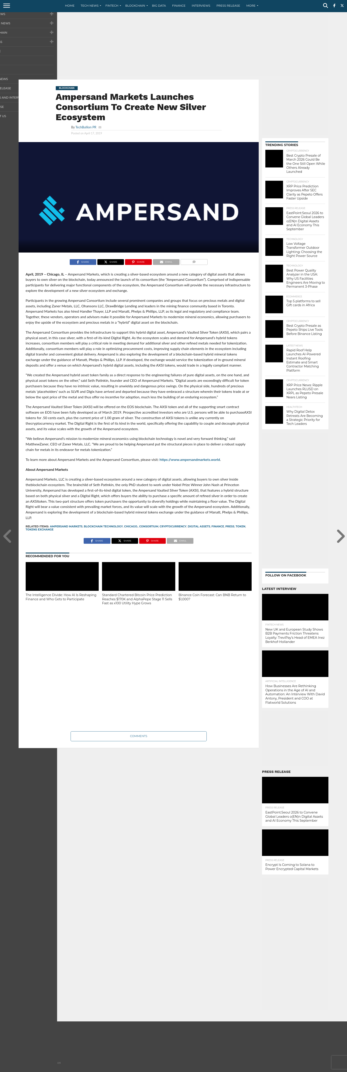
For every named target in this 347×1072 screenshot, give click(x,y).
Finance (179, 5)
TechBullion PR (85, 127)
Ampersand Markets (66, 526)
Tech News (90, 5)
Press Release (228, 5)
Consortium (148, 526)
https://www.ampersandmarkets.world (190, 459)
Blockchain (135, 5)
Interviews (201, 5)
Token (240, 526)
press (229, 526)
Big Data (159, 5)
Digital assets (199, 526)
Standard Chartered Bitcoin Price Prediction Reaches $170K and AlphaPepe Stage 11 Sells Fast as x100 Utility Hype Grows (137, 599)
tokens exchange (40, 529)
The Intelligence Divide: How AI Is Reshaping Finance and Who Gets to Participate (61, 597)
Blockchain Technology (103, 526)
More (250, 5)
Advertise (321, 1068)
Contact (275, 1068)
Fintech (111, 5)
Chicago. (131, 526)
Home (70, 5)
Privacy (291, 1068)
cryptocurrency (173, 526)
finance (218, 526)
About (260, 1068)
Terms (305, 1068)
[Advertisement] (173, 45)
